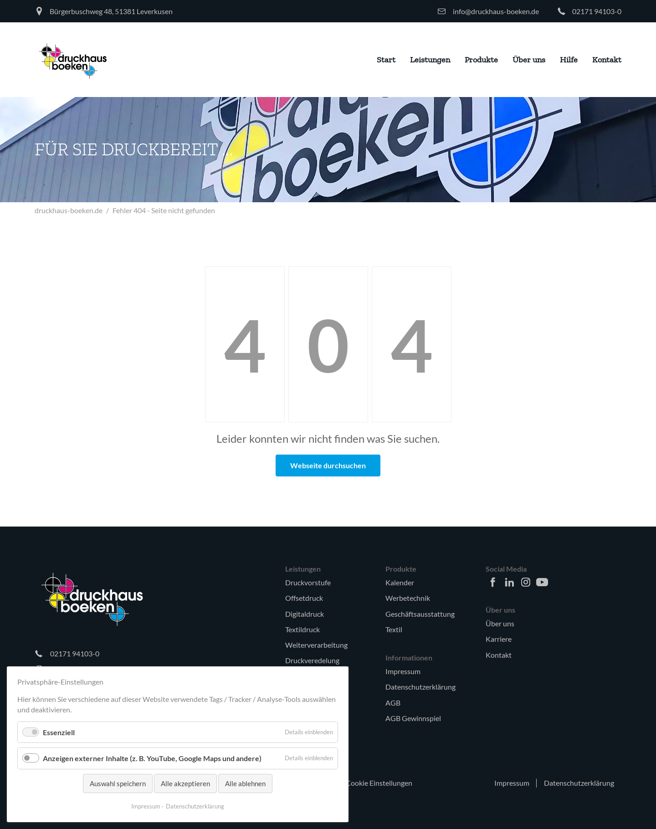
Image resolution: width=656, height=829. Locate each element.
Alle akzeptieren (185, 783)
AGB (392, 702)
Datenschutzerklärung (420, 686)
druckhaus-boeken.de (68, 210)
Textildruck (302, 629)
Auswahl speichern (118, 783)
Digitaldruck (304, 613)
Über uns (500, 623)
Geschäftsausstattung (420, 613)
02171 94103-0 (596, 11)
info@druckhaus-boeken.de (496, 11)
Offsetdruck (304, 598)
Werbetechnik (407, 598)
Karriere (499, 639)
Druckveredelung (312, 660)
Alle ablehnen (245, 783)
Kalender (399, 582)
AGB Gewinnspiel (413, 718)
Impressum (402, 671)
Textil (393, 629)
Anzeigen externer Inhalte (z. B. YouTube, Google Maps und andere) (152, 758)
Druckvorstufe (308, 582)
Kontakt (499, 654)
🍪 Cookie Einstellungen (373, 782)
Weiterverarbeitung (316, 644)
